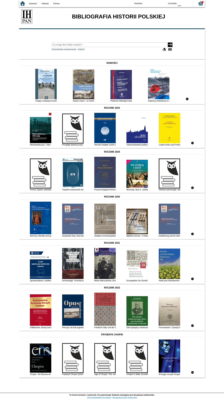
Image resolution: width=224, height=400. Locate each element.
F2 (191, 3)
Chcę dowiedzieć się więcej (99, 397)
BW (151, 3)
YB (157, 3)
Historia (45, 3)
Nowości (33, 3)
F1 (184, 3)
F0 (179, 3)
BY (163, 3)
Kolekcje (81, 49)
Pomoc (56, 3)
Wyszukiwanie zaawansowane (64, 49)
